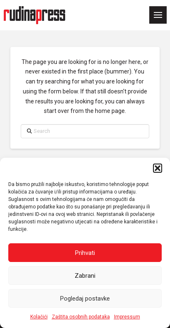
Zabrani (85, 275)
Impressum (127, 317)
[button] (157, 168)
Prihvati (85, 253)
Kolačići (39, 317)
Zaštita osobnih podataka (81, 317)
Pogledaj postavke (85, 298)
